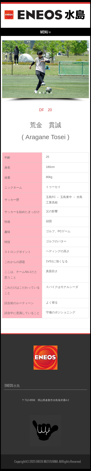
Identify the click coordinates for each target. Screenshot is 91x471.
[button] (7, 69)
